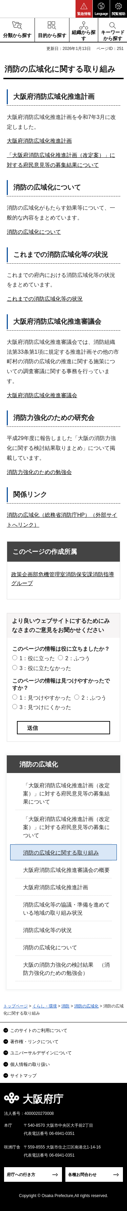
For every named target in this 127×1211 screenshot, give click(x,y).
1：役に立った (37, 658)
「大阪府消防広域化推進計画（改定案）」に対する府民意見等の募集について (66, 827)
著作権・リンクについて (34, 1041)
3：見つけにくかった (45, 707)
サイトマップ (23, 1075)
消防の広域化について (34, 232)
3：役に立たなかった (45, 668)
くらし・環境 (45, 1006)
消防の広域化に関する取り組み (61, 853)
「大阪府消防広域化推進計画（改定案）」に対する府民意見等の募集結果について (66, 794)
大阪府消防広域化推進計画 (39, 141)
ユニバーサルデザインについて (41, 1052)
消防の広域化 (38, 764)
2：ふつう (77, 658)
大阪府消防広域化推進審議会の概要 (66, 870)
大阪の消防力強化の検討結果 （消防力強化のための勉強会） (66, 969)
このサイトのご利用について (38, 1030)
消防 (65, 1006)
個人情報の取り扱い (30, 1064)
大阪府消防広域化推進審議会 (42, 395)
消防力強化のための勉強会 (39, 472)
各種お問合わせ (82, 1174)
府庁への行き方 (21, 1174)
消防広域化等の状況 (47, 930)
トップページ (15, 1006)
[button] (84, 9)
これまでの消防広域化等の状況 (45, 299)
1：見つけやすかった (45, 698)
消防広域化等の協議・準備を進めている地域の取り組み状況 (66, 909)
